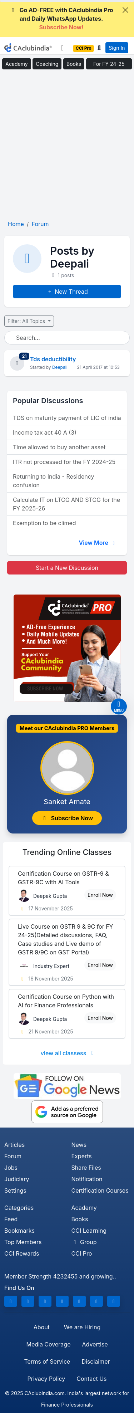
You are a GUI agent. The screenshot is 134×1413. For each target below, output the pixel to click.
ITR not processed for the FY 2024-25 (64, 461)
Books (73, 64)
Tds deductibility (53, 359)
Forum (12, 1156)
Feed (11, 1219)
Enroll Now (100, 895)
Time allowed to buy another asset (59, 447)
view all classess (68, 1053)
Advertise (95, 1344)
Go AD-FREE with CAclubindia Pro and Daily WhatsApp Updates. (61, 18)
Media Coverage (48, 1344)
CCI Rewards (21, 1253)
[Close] (125, 10)
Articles (14, 1144)
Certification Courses (100, 1190)
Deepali (60, 367)
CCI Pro (81, 1253)
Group (84, 1242)
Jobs (11, 1167)
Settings (15, 1190)
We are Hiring (82, 1327)
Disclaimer (95, 1361)
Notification (87, 1179)
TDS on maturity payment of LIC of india (67, 417)
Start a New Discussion (67, 567)
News (79, 1144)
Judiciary (16, 1179)
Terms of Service (47, 1361)
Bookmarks (19, 1230)
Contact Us (91, 1378)
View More (97, 542)
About (42, 1327)
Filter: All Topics (27, 321)
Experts (81, 1156)
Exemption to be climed (44, 523)
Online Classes (67, 852)
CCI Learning (89, 1230)
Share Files (86, 1167)
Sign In (117, 48)
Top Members (22, 1242)
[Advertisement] (67, 147)
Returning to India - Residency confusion (53, 481)
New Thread (67, 291)
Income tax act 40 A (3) (44, 432)
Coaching (47, 64)
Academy (16, 64)
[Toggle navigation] (62, 48)
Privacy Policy (46, 1378)
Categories (19, 1207)
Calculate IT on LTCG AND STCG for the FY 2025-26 (66, 504)
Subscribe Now (67, 818)
